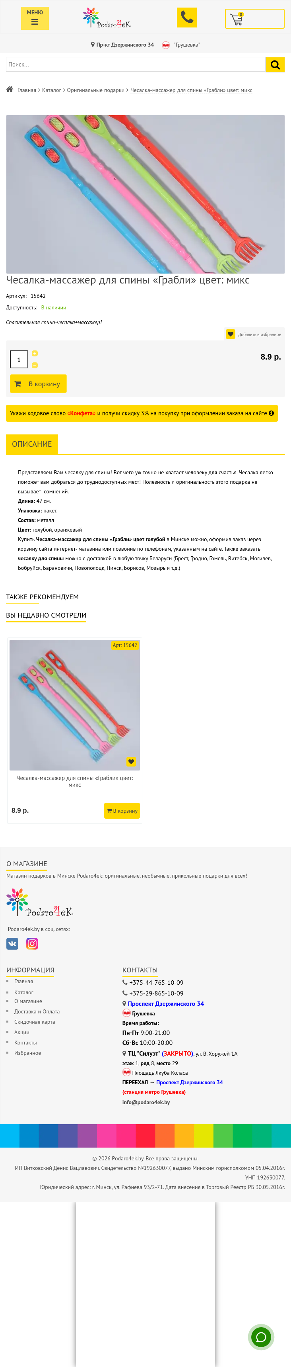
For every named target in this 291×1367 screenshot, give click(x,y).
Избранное (27, 1052)
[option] (74, 731)
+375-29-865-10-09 (157, 993)
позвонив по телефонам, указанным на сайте (167, 548)
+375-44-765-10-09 (157, 982)
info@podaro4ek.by (146, 1102)
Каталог (51, 90)
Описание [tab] (32, 444)
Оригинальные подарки (96, 90)
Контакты (25, 1042)
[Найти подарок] (275, 64)
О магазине (28, 1001)
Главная (26, 90)
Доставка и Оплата (37, 1011)
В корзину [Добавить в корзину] (43, 383)
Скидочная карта (34, 1021)
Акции (21, 1032)
